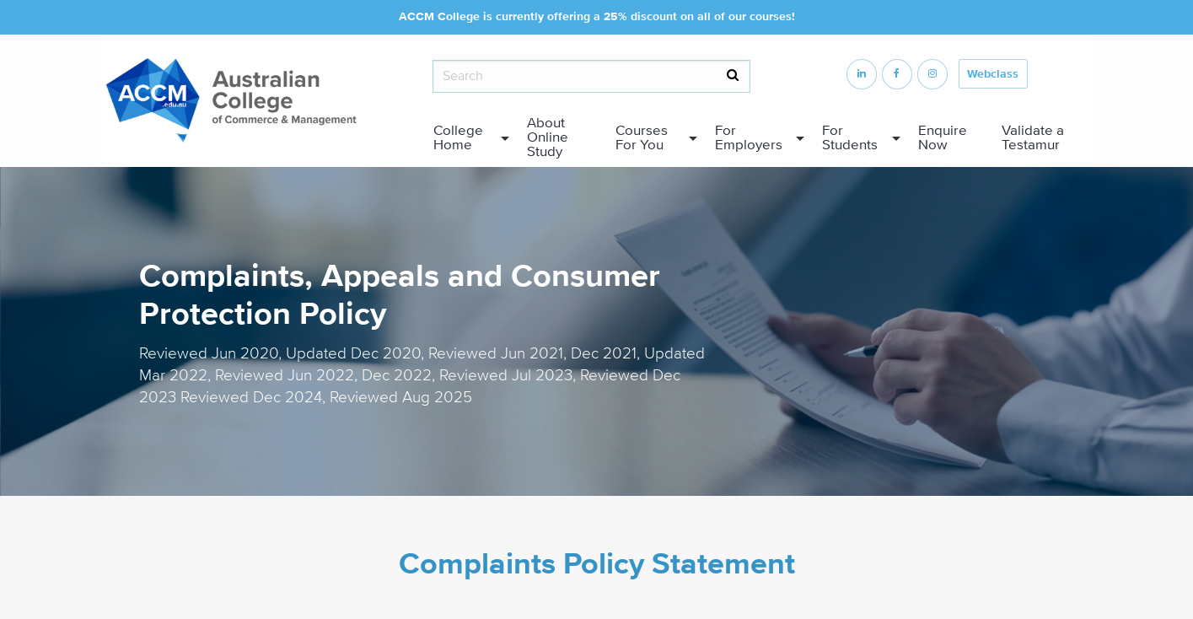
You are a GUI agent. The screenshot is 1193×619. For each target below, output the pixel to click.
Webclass (992, 74)
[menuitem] (467, 138)
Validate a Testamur (1033, 137)
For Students (850, 137)
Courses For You (641, 137)
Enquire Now (942, 137)
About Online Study (547, 137)
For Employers (748, 137)
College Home (458, 137)
